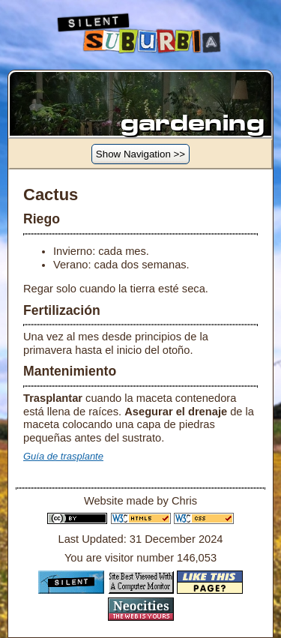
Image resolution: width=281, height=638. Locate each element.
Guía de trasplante (63, 456)
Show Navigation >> (140, 154)
